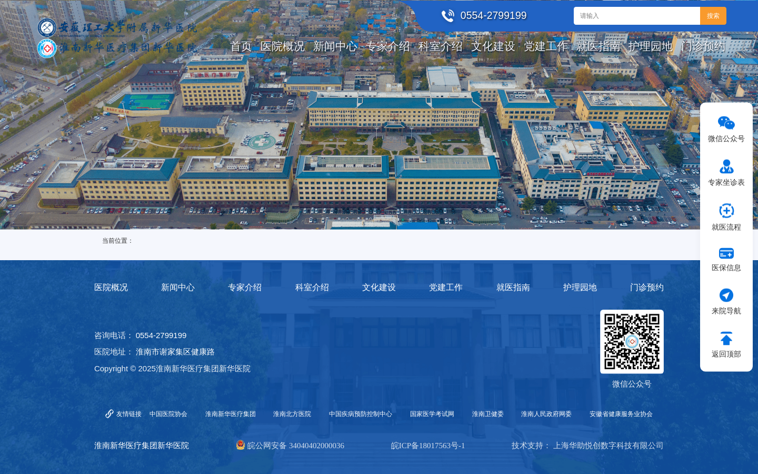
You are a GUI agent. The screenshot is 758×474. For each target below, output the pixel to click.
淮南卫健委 (488, 414)
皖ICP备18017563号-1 (428, 445)
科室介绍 (312, 287)
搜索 (713, 15)
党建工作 (446, 287)
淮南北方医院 (292, 414)
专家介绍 (245, 287)
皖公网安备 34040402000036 (295, 445)
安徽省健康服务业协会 (621, 414)
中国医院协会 (168, 414)
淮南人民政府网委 (546, 414)
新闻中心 (178, 287)
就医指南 (513, 287)
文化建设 (379, 287)
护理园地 (580, 287)
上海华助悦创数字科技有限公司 (608, 445)
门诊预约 (647, 287)
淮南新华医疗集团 (230, 414)
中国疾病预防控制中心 (360, 414)
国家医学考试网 (432, 414)
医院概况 (111, 287)
